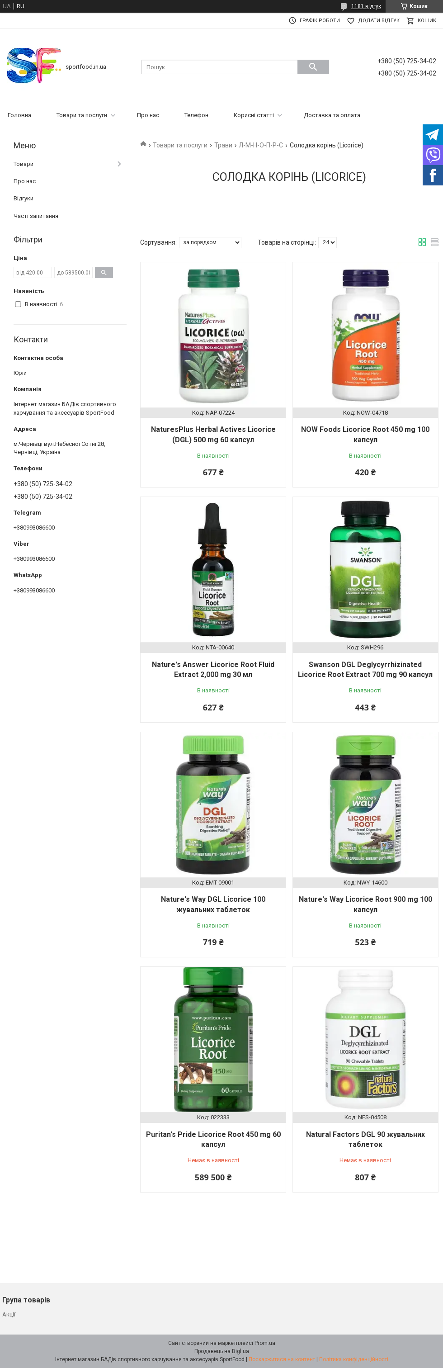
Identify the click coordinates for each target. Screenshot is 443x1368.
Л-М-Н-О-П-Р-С (261, 145)
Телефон (196, 115)
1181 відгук (366, 6)
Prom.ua (264, 1343)
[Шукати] (313, 67)
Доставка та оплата (332, 115)
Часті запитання (36, 216)
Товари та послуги (82, 115)
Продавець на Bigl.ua (221, 1351)
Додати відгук (379, 21)
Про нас (148, 115)
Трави (223, 145)
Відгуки (23, 198)
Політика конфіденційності (353, 1359)
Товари (23, 164)
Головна (19, 115)
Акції (8, 1314)
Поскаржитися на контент (282, 1359)
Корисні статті (254, 115)
